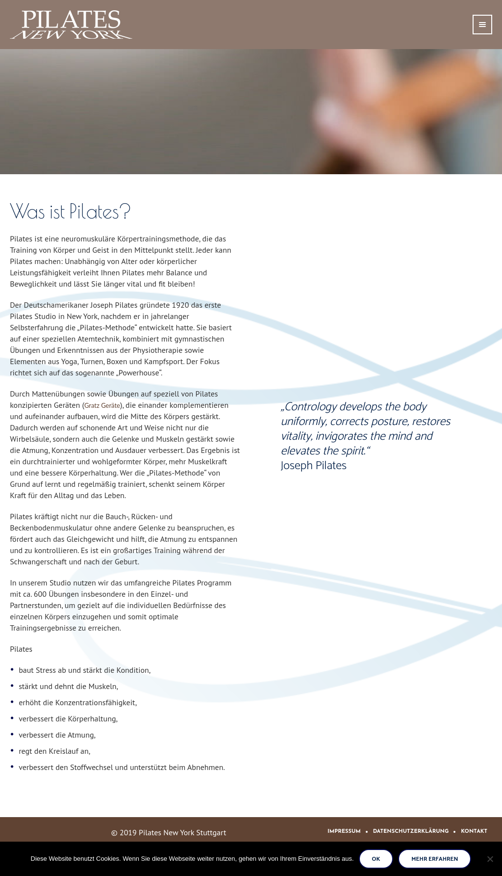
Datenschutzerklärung (411, 831)
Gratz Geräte (102, 405)
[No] (490, 859)
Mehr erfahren (434, 859)
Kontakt (474, 831)
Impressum (344, 831)
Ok (376, 859)
